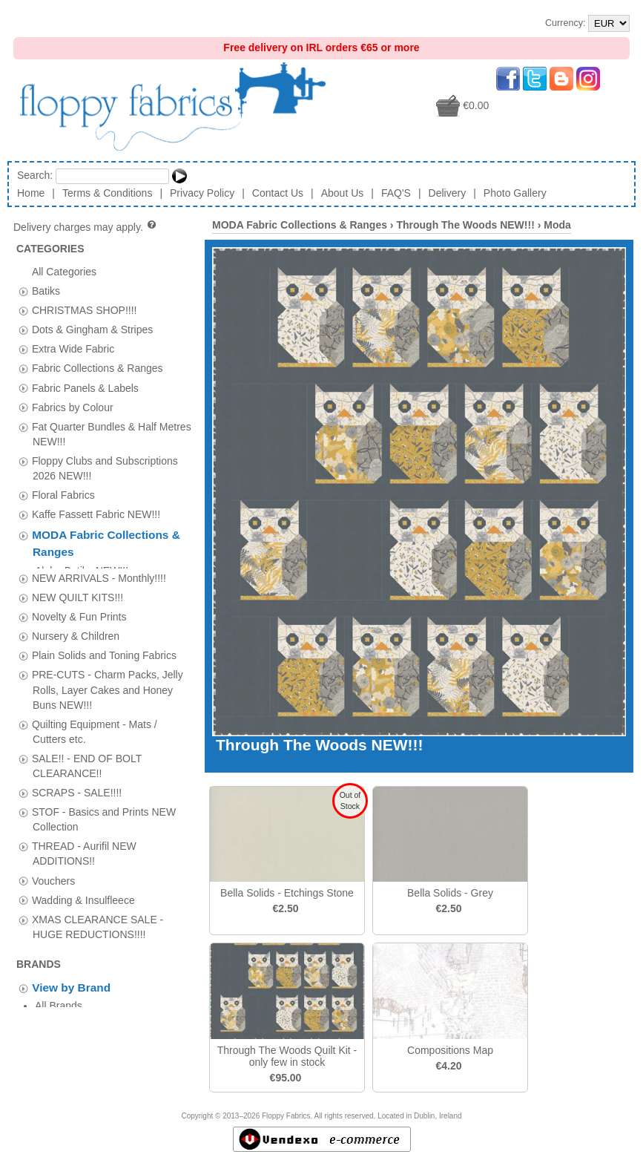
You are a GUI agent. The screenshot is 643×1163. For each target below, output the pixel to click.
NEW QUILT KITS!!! (77, 591)
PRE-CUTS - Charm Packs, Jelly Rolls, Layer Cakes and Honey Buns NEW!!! (107, 683)
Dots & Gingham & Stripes (92, 329)
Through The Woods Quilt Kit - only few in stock (287, 1056)
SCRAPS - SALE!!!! (77, 787)
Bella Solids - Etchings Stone (287, 893)
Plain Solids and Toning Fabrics (104, 649)
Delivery (447, 193)
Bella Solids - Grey (450, 893)
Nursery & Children (75, 630)
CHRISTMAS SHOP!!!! (84, 310)
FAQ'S (396, 193)
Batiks (46, 291)
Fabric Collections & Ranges (97, 368)
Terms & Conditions (107, 193)
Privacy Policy (202, 193)
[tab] (23, 291)
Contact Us (277, 193)
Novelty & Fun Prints (79, 611)
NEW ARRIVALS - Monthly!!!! (99, 572)
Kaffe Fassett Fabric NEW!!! (96, 514)
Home (30, 193)
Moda (557, 225)
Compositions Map (450, 1050)
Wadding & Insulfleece (83, 894)
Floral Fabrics (63, 495)
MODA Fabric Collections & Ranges (299, 225)
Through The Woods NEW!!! (465, 225)
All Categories (64, 271)
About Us (342, 193)
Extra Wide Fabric (73, 349)
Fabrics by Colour (72, 407)
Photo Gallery (515, 193)
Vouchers (53, 874)
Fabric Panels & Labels (85, 387)
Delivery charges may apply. (85, 227)
